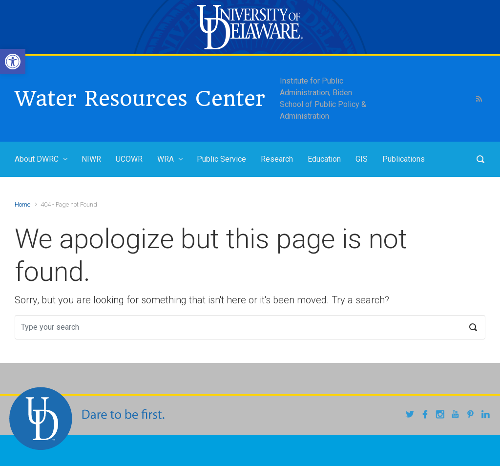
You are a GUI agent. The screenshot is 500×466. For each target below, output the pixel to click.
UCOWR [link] (129, 159)
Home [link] (22, 204)
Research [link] (277, 159)
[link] (12, 61)
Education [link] (324, 159)
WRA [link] (165, 159)
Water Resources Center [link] (140, 98)
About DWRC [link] (37, 159)
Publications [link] (403, 159)
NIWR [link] (91, 159)
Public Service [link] (221, 159)
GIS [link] (361, 159)
